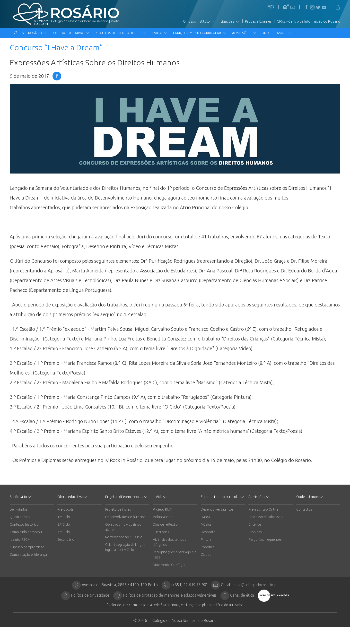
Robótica (207, 547)
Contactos (304, 509)
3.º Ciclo (63, 532)
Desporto (208, 532)
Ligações (230, 21)
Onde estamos (277, 32)
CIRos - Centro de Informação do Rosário (308, 21)
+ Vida (159, 32)
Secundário (65, 539)
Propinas (255, 532)
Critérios (255, 524)
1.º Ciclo (63, 517)
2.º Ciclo (63, 524)
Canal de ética (242, 595)
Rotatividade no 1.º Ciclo (123, 537)
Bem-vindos (19, 509)
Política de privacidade (90, 595)
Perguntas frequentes (265, 539)
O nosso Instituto (199, 21)
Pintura (206, 539)
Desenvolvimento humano (125, 517)
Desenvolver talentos (217, 509)
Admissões (244, 32)
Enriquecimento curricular (200, 32)
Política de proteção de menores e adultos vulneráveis (170, 595)
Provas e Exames (258, 21)
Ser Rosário (35, 32)
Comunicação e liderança (28, 555)
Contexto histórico (24, 524)
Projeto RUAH (163, 509)
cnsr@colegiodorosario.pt (256, 585)
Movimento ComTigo (169, 565)
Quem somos (20, 517)
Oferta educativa (71, 32)
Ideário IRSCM (20, 539)
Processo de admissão (265, 517)
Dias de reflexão (165, 524)
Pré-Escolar (66, 509)
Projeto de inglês (118, 509)
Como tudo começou (26, 532)
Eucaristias (161, 532)
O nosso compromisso (27, 547)
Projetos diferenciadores (121, 32)
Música (206, 524)
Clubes (206, 555)
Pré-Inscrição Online (263, 509)
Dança (205, 517)
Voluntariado (163, 517)
